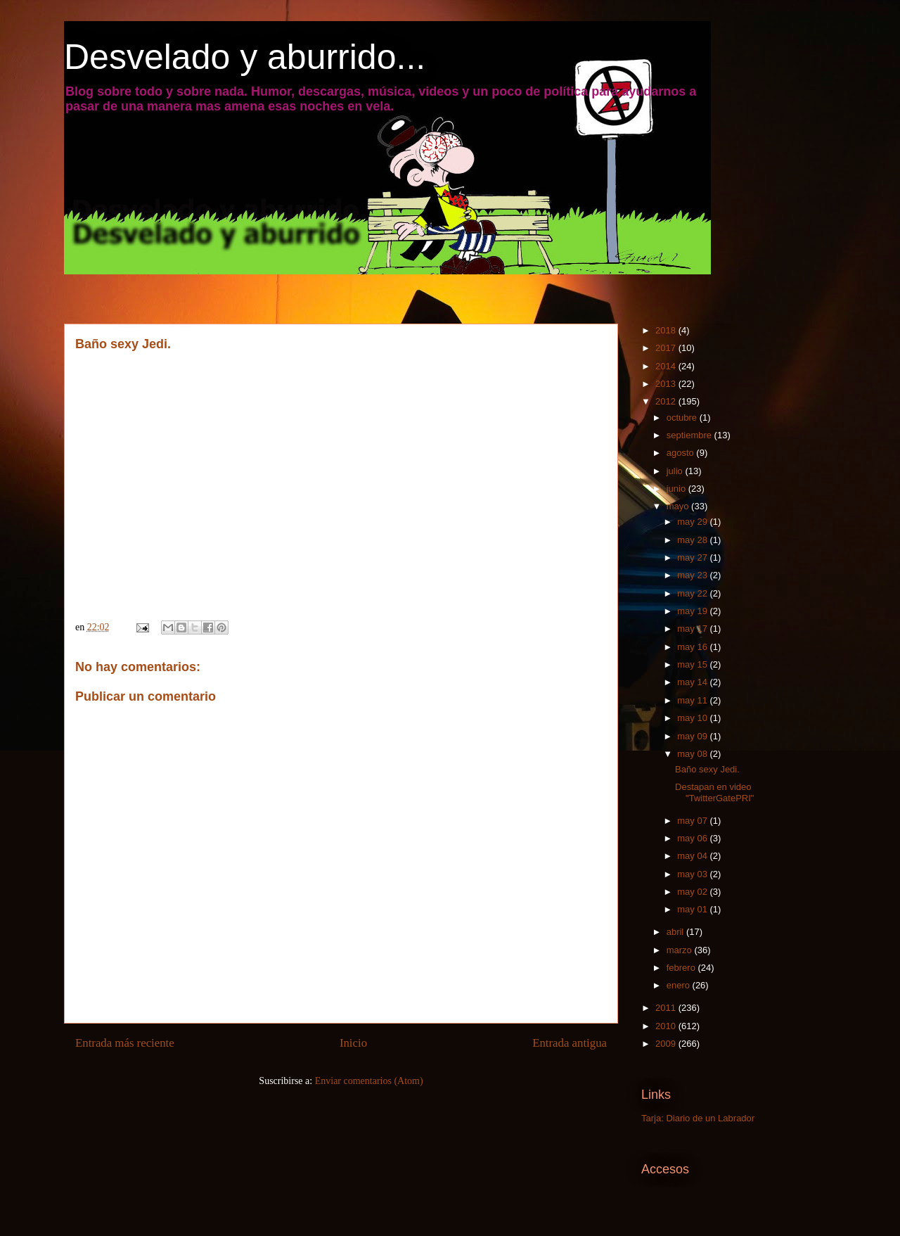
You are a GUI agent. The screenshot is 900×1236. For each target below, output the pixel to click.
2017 (667, 348)
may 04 (693, 855)
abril (676, 931)
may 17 (693, 628)
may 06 (693, 838)
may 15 (693, 664)
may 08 (693, 753)
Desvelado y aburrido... (244, 57)
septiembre (690, 435)
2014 (667, 366)
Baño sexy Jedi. (707, 769)
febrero (682, 967)
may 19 (693, 611)
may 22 (693, 593)
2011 (667, 1007)
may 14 (693, 682)
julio (676, 471)
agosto (682, 452)
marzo (681, 950)
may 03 (693, 874)
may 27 (693, 557)
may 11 (693, 700)
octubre (683, 417)
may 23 (693, 575)
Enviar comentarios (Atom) (369, 1081)
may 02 (693, 891)
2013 (667, 383)
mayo (679, 506)
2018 (667, 330)
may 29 (693, 521)
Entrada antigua (569, 1043)
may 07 (693, 820)
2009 (667, 1043)
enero (680, 985)
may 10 (693, 718)
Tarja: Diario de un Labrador (697, 1118)
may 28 (693, 540)
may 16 (693, 647)
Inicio (353, 1043)
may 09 (693, 736)
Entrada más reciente (124, 1043)
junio (677, 488)
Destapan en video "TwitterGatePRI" (714, 792)
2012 (667, 401)
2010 (667, 1026)
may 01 (693, 909)
